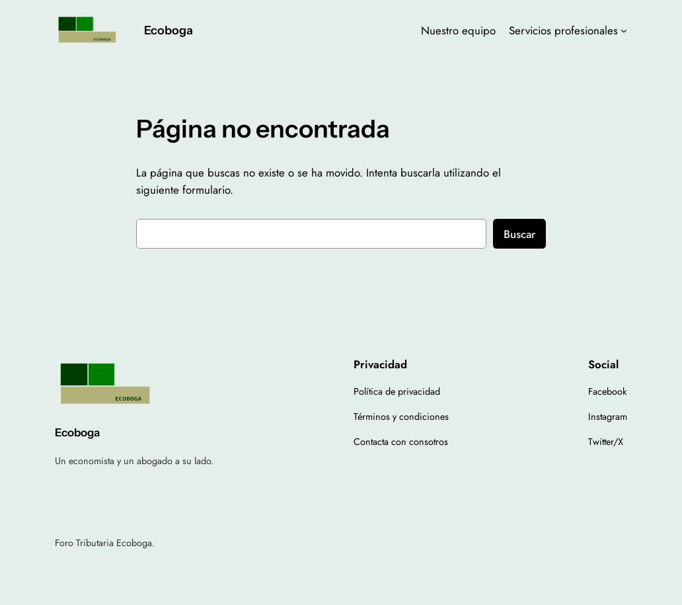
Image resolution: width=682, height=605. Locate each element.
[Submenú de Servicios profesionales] (624, 30)
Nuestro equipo (458, 30)
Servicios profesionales (563, 30)
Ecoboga (168, 30)
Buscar (519, 234)
